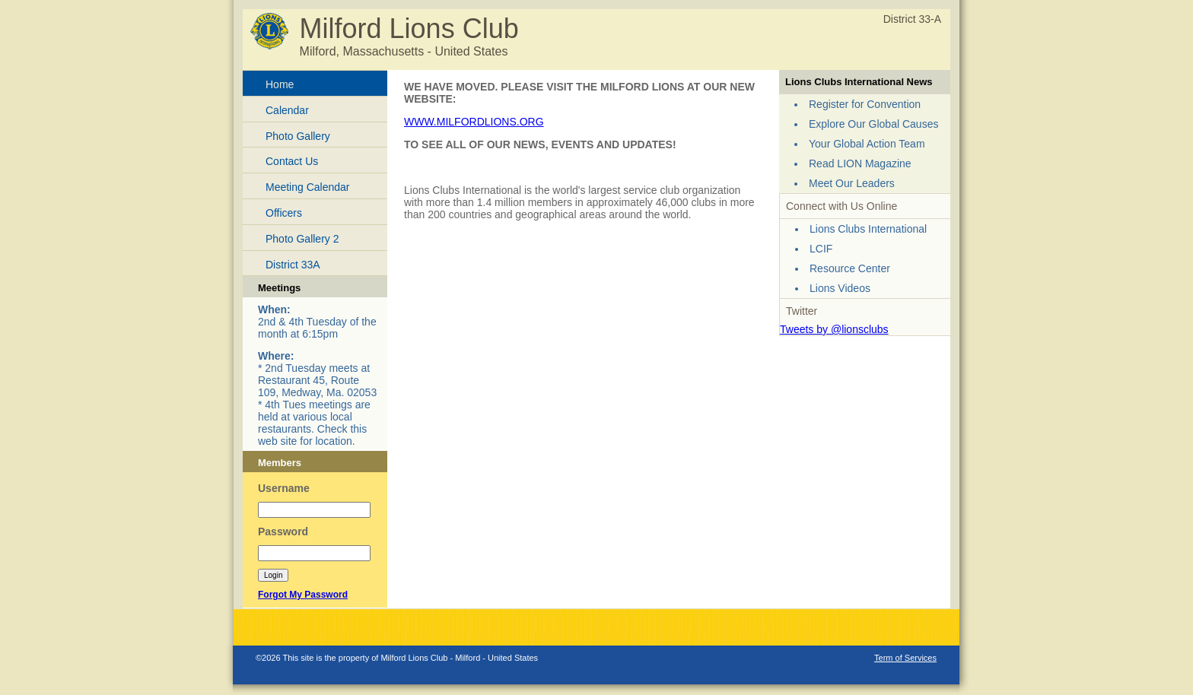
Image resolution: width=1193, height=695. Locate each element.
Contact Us (292, 161)
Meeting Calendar (308, 187)
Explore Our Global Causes (873, 124)
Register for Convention (865, 104)
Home (280, 84)
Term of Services (905, 657)
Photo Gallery (298, 136)
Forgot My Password (303, 594)
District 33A (293, 265)
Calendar (287, 110)
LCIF (821, 249)
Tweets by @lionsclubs (834, 329)
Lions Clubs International (868, 229)
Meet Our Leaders (852, 183)
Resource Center (850, 268)
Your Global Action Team (867, 144)
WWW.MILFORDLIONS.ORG (474, 122)
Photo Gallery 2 (302, 239)
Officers (284, 213)
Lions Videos (840, 288)
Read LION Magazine (860, 163)
